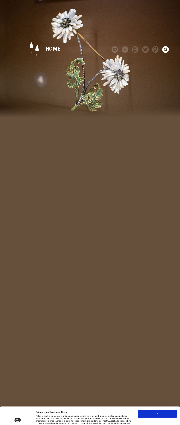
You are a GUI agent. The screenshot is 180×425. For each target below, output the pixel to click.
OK (157, 397)
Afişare (136, 419)
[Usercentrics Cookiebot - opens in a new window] (18, 420)
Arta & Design (29, 389)
